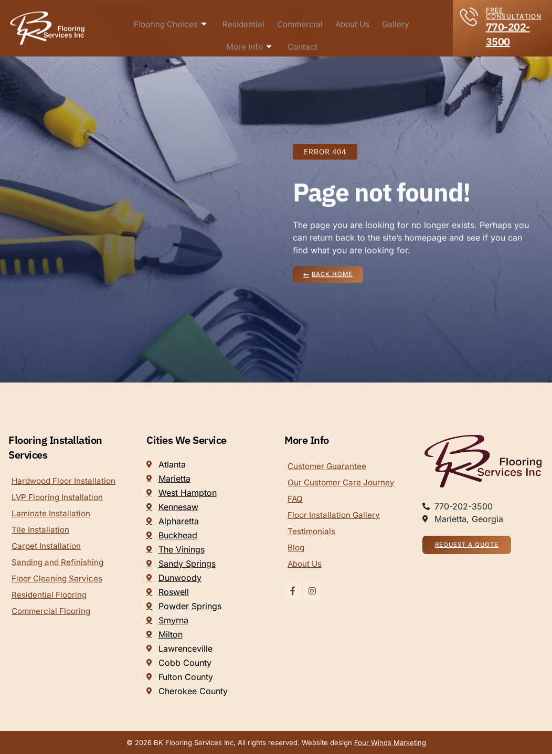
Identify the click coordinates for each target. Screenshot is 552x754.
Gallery (396, 21)
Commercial (300, 21)
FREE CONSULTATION (514, 10)
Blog (296, 550)
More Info (249, 44)
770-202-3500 (508, 30)
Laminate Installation (52, 514)
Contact (301, 44)
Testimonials (312, 533)
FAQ (295, 500)
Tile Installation (41, 531)
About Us (353, 21)
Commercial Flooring (53, 615)
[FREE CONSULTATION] (469, 13)
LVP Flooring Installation (59, 498)
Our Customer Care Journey (343, 483)
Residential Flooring (50, 598)
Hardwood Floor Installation (66, 481)
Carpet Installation (47, 548)
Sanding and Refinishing (59, 565)
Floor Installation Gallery (335, 517)
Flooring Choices (172, 21)
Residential (245, 21)
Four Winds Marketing (390, 742)
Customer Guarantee (328, 466)
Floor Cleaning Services (58, 582)
